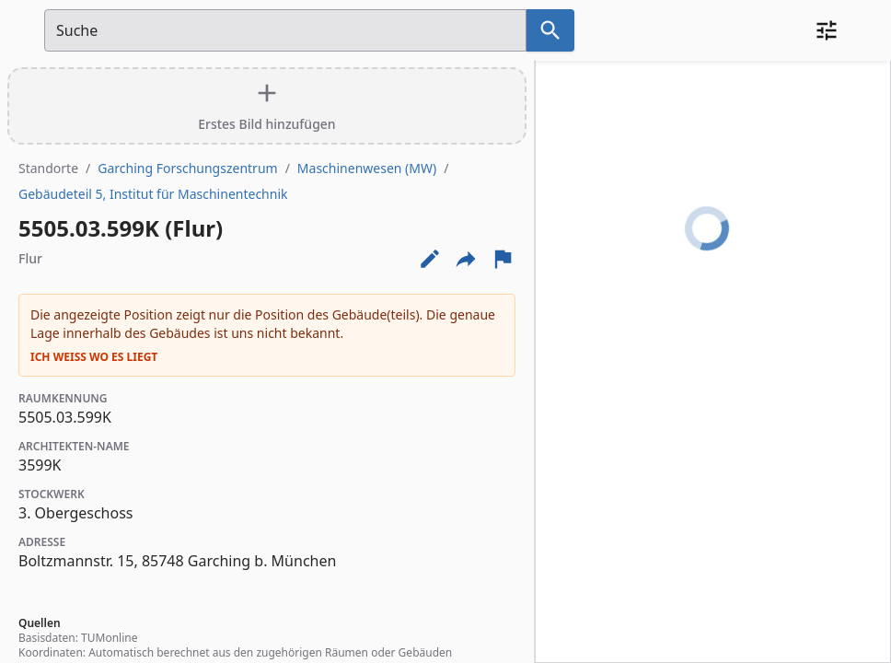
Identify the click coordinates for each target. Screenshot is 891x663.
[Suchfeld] (285, 30)
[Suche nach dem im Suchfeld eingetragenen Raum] (550, 30)
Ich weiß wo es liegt (93, 357)
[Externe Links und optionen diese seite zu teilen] (466, 259)
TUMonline (109, 638)
